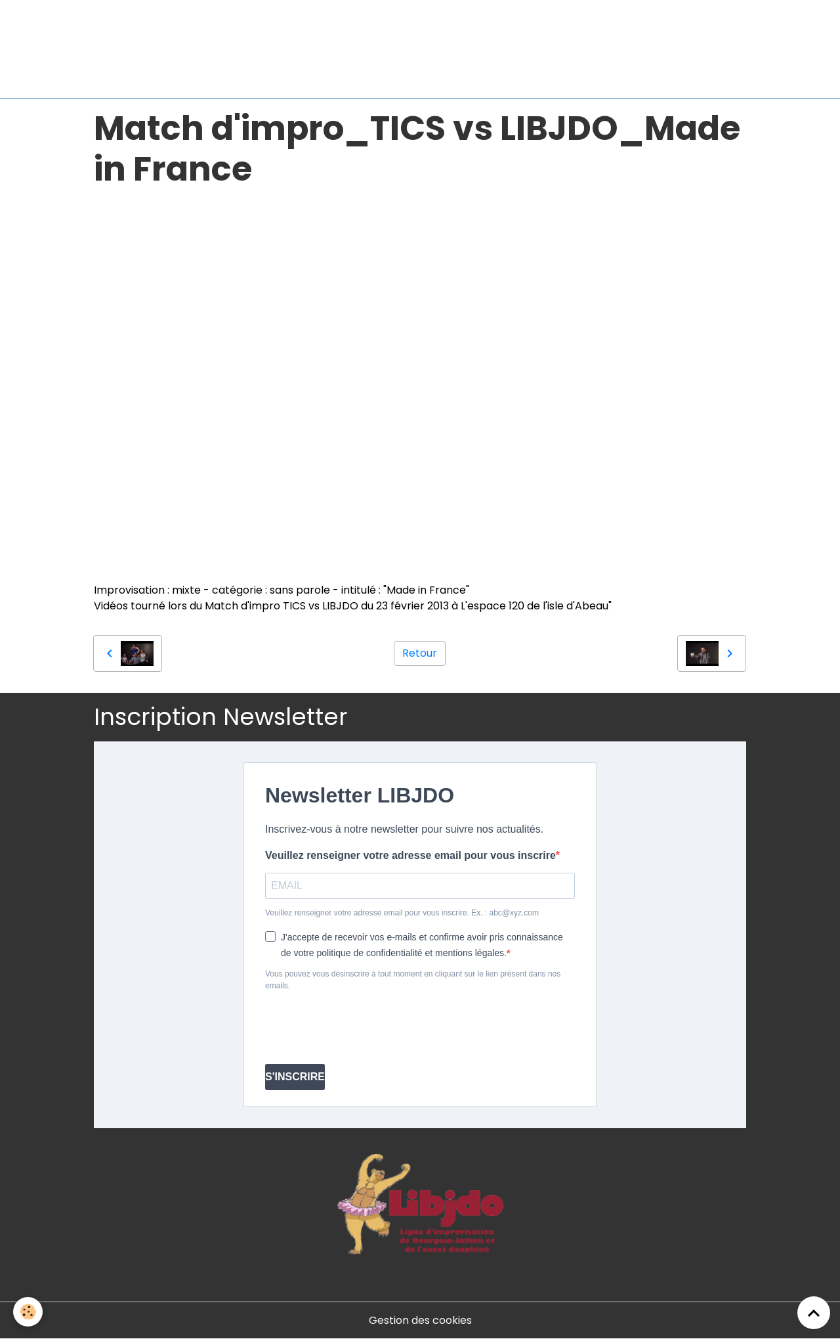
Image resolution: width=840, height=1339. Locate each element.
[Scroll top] (813, 1312)
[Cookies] (28, 1312)
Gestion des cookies (420, 1320)
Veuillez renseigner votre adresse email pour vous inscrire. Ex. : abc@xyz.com (402, 912)
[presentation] (365, 1027)
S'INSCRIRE (295, 1076)
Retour (419, 653)
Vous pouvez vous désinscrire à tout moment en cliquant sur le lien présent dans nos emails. (412, 979)
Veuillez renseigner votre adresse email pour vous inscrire (410, 855)
